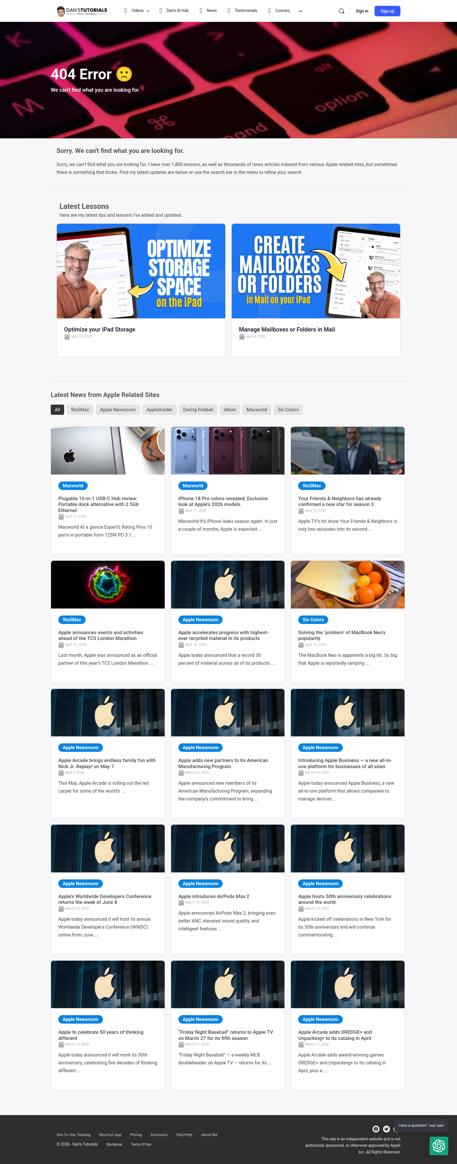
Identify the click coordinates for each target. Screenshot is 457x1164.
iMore (230, 409)
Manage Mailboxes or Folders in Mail (287, 329)
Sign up (387, 11)
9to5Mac (80, 409)
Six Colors (288, 409)
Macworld (257, 409)
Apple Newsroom (118, 409)
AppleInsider (160, 409)
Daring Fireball (198, 409)
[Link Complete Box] (108, 490)
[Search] (341, 11)
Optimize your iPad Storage (99, 329)
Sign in (362, 11)
